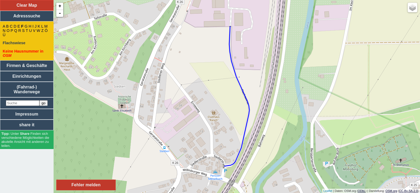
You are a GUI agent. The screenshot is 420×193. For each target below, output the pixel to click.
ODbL (362, 190)
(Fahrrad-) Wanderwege (27, 89)
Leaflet (328, 190)
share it (27, 125)
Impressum (26, 114)
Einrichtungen (26, 76)
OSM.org (391, 190)
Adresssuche (26, 16)
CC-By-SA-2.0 (408, 190)
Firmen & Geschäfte (26, 65)
